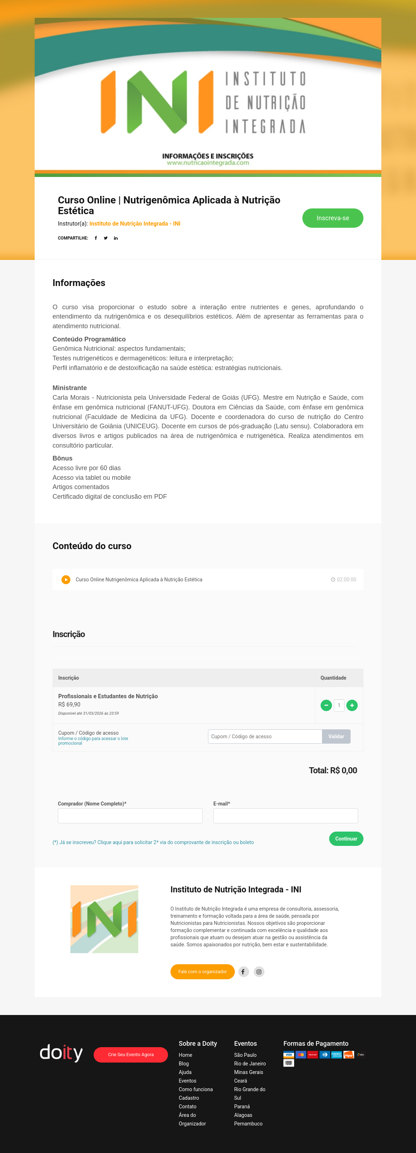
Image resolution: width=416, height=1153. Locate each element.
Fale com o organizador (202, 971)
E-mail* (221, 804)
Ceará (240, 1081)
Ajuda (185, 1072)
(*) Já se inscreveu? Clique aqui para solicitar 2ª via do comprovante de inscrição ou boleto (153, 842)
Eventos (187, 1081)
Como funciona (196, 1089)
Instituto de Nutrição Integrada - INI (134, 223)
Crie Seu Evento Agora (131, 1054)
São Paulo (245, 1055)
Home (185, 1055)
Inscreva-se (333, 218)
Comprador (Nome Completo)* (92, 804)
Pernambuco (248, 1124)
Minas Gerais (248, 1072)
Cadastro (189, 1098)
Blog (184, 1063)
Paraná (242, 1106)
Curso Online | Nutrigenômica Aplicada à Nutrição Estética (169, 205)
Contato (187, 1106)
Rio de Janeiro (250, 1063)
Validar (336, 736)
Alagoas (243, 1115)
